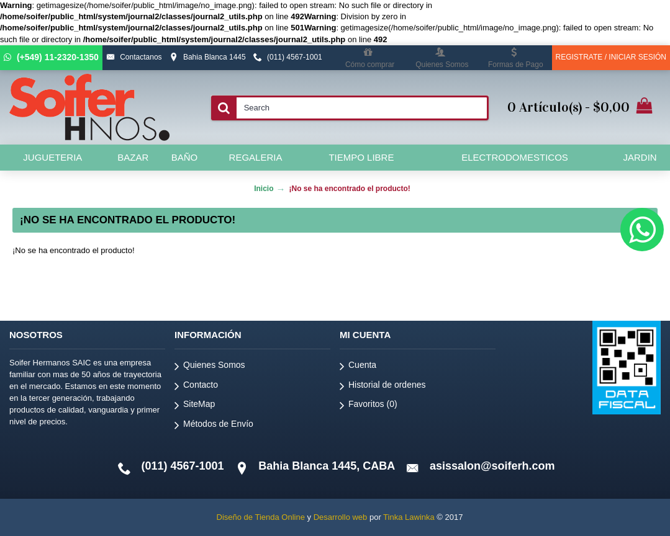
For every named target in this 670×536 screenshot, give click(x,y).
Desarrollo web (341, 517)
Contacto (196, 387)
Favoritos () (368, 406)
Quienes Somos (209, 367)
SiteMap (194, 406)
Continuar (616, 288)
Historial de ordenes (383, 387)
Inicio (263, 188)
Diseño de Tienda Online (261, 517)
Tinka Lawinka (409, 517)
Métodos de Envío (213, 426)
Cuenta (358, 367)
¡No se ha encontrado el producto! (349, 188)
